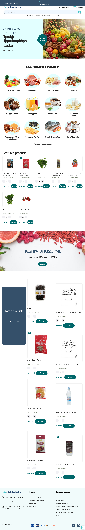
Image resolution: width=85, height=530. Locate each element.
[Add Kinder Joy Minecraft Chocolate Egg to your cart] (79, 186)
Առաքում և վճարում (62, 503)
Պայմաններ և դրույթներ (63, 509)
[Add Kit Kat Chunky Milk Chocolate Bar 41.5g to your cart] (69, 325)
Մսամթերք (32, 503)
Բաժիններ (29, 15)
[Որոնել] (79, 12)
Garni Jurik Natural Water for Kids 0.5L (68, 412)
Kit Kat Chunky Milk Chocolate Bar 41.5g (69, 312)
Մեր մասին (59, 497)
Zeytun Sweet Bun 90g (34, 408)
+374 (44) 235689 (44, 2)
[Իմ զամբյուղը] (78, 7)
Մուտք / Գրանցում (65, 7)
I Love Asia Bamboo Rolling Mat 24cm (58, 174)
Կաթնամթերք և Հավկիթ (36, 500)
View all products (14, 321)
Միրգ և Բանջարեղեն (35, 497)
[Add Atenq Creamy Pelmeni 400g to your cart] (30, 186)
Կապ (57, 515)
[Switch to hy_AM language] (81, 3)
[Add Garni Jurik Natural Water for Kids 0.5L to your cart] (69, 426)
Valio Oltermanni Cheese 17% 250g (67, 364)
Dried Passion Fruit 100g (35, 460)
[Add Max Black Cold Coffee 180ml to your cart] (69, 477)
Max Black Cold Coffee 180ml (65, 464)
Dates (29, 308)
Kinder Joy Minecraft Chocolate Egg (74, 174)
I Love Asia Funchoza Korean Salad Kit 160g (9, 174)
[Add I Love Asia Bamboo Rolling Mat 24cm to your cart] (62, 186)
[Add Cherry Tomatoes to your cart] (30, 222)
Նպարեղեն (32, 506)
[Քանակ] (6, 181)
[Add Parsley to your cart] (46, 186)
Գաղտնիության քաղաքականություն (67, 506)
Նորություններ (60, 500)
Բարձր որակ (42, 39)
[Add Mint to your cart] (13, 222)
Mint (3, 209)
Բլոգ (57, 15)
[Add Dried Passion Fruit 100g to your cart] (40, 473)
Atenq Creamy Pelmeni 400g (23, 174)
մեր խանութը (7, 50)
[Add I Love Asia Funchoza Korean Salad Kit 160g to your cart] (14, 186)
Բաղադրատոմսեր (47, 15)
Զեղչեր (37, 15)
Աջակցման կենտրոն (44, 4)
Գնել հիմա (42, 264)
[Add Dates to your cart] (42, 321)
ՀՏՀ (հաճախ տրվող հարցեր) (64, 512)
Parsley (37, 173)
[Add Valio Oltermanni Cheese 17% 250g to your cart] (70, 377)
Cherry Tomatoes (24, 209)
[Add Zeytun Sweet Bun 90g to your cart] (40, 421)
